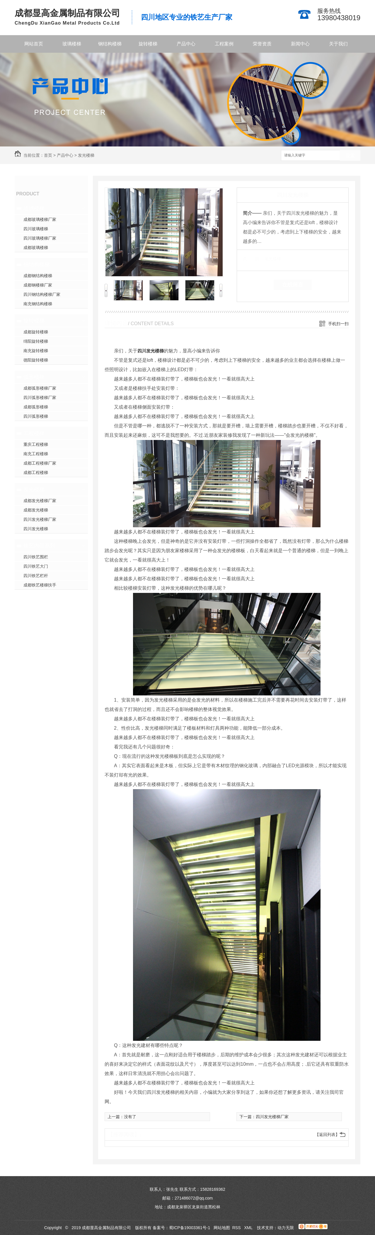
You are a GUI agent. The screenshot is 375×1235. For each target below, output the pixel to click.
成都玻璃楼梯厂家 (39, 219)
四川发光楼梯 (35, 528)
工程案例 (224, 43)
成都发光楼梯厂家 (39, 500)
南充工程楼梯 (35, 453)
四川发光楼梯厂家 (39, 519)
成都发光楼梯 (35, 510)
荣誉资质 (262, 43)
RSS (237, 1227)
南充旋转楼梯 (35, 350)
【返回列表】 (327, 1134)
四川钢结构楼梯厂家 (41, 294)
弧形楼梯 (34, 377)
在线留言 (292, 285)
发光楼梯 (86, 155)
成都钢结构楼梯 (37, 275)
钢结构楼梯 (110, 43)
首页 (48, 155)
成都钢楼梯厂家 (37, 285)
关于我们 (338, 43)
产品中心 (186, 43)
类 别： (253, 258)
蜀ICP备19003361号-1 (189, 1227)
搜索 (350, 155)
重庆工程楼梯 (35, 444)
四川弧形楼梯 (35, 416)
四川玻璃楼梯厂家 (39, 238)
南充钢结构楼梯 (37, 303)
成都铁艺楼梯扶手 (39, 585)
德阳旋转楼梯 (35, 360)
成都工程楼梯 (35, 472)
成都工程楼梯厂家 (39, 463)
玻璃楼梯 (71, 43)
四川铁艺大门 (35, 566)
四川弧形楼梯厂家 (39, 397)
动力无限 (285, 1227)
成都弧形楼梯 (35, 407)
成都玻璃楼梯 (35, 247)
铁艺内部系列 (39, 546)
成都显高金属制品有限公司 (67, 13)
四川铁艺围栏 (35, 557)
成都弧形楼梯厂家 (39, 388)
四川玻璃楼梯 (35, 228)
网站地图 (222, 1227)
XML (248, 1227)
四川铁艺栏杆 (35, 575)
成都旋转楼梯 (35, 332)
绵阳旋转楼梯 (35, 341)
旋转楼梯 (148, 43)
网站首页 (33, 43)
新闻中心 (300, 43)
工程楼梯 (34, 433)
